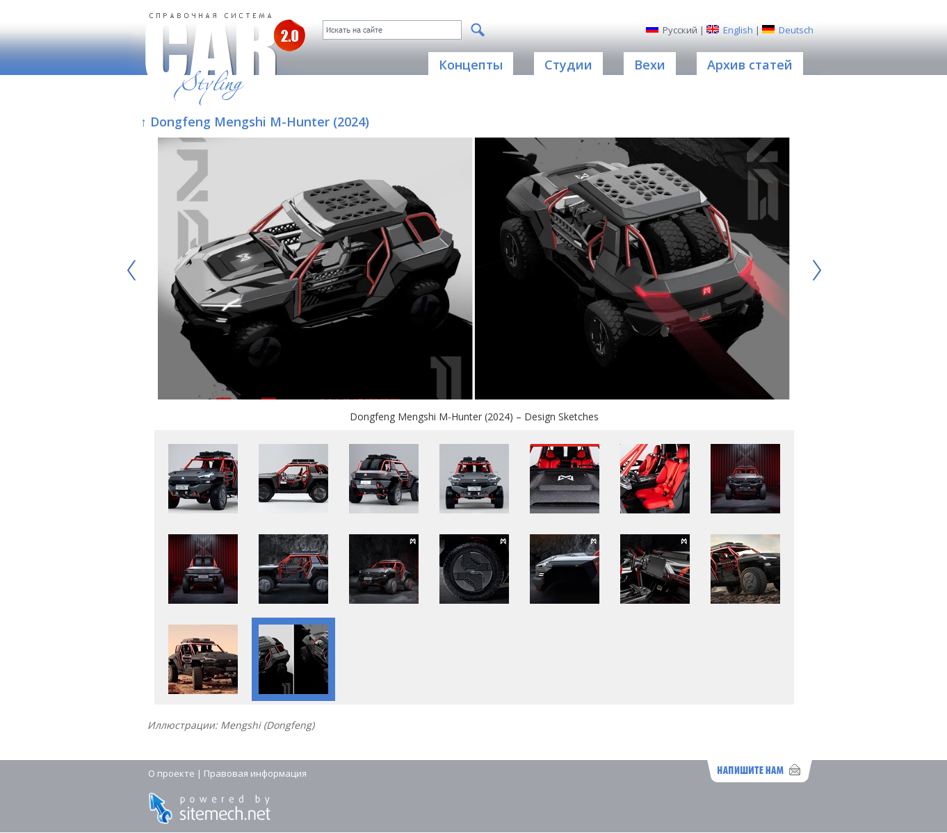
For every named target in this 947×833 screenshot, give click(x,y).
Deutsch (796, 30)
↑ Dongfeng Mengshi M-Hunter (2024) (254, 121)
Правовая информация (255, 773)
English (738, 30)
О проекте (171, 773)
